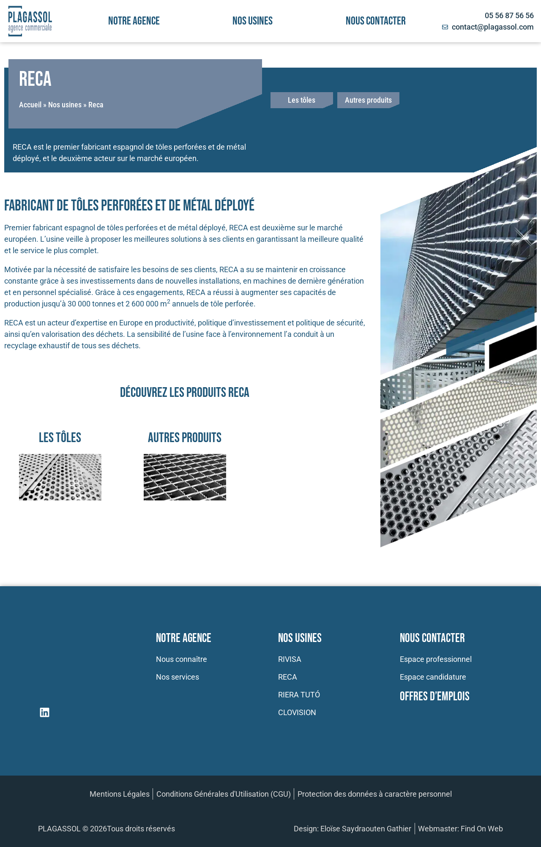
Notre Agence (183, 638)
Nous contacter (376, 21)
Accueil (30, 104)
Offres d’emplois (435, 696)
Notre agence (134, 21)
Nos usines (252, 21)
